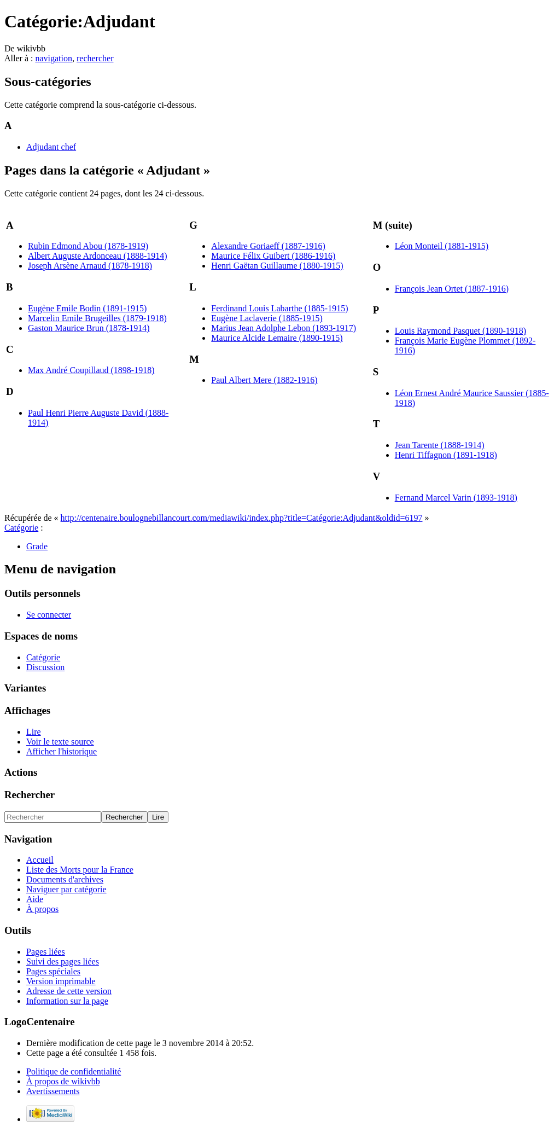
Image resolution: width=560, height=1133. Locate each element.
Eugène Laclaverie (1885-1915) (266, 318)
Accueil (40, 859)
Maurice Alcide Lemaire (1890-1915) (276, 337)
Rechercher (29, 794)
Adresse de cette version (69, 991)
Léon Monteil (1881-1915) (442, 246)
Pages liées (45, 951)
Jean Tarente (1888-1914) (440, 445)
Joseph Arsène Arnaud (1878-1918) (90, 265)
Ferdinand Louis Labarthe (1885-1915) (279, 308)
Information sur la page (67, 1001)
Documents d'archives (64, 879)
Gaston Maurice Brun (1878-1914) (89, 328)
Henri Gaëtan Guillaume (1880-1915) (277, 265)
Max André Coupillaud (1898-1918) (91, 370)
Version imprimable (61, 981)
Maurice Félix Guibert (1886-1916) (273, 255)
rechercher (95, 58)
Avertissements (52, 1091)
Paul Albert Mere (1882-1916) (264, 380)
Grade (37, 546)
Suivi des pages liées (62, 961)
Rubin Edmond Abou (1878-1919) (88, 246)
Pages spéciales (53, 971)
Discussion (45, 667)
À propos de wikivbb (63, 1081)
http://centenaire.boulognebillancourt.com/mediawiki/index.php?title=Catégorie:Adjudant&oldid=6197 (242, 517)
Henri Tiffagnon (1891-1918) (446, 455)
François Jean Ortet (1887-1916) (452, 288)
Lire (33, 731)
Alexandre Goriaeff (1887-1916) (268, 246)
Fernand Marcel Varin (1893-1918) (456, 497)
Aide (34, 899)
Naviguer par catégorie (66, 889)
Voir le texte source (60, 741)
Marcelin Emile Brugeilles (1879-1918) (97, 318)
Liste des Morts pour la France (79, 869)
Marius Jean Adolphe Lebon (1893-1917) (283, 328)
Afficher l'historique (61, 751)
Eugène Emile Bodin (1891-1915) (87, 308)
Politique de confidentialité (73, 1071)
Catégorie (21, 527)
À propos (42, 909)
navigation (53, 58)
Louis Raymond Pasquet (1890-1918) (460, 330)
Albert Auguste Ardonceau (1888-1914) (97, 255)
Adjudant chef (51, 147)
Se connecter (48, 614)
